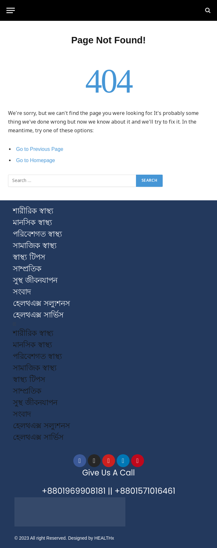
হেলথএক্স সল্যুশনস (41, 303)
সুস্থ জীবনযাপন (35, 280)
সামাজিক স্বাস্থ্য (34, 245)
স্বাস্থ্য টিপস (29, 257)
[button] (108, 324)
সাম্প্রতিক (27, 268)
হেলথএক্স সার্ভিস (38, 314)
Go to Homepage (35, 160)
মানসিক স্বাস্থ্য (32, 222)
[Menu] (10, 10)
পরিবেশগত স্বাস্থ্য (37, 234)
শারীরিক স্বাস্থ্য (33, 210)
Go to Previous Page (39, 149)
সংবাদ (22, 291)
